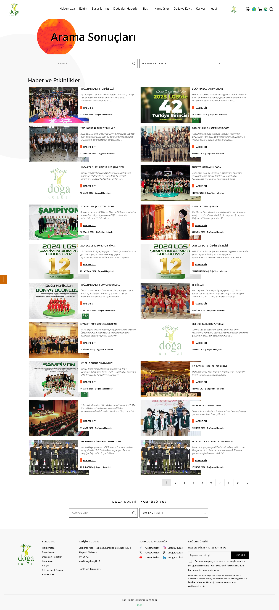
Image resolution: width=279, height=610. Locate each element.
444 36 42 (83, 556)
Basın (146, 8)
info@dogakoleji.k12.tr (90, 561)
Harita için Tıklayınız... (90, 569)
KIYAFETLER (48, 574)
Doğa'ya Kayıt (182, 8)
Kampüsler (162, 8)
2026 (139, 605)
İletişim (214, 8)
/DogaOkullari (152, 547)
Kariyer (201, 8)
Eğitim (83, 8)
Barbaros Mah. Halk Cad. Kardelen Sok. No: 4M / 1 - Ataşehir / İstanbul (105, 550)
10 (246, 482)
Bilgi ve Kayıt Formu (52, 570)
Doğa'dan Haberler (126, 8)
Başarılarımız (100, 8)
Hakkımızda (67, 8)
